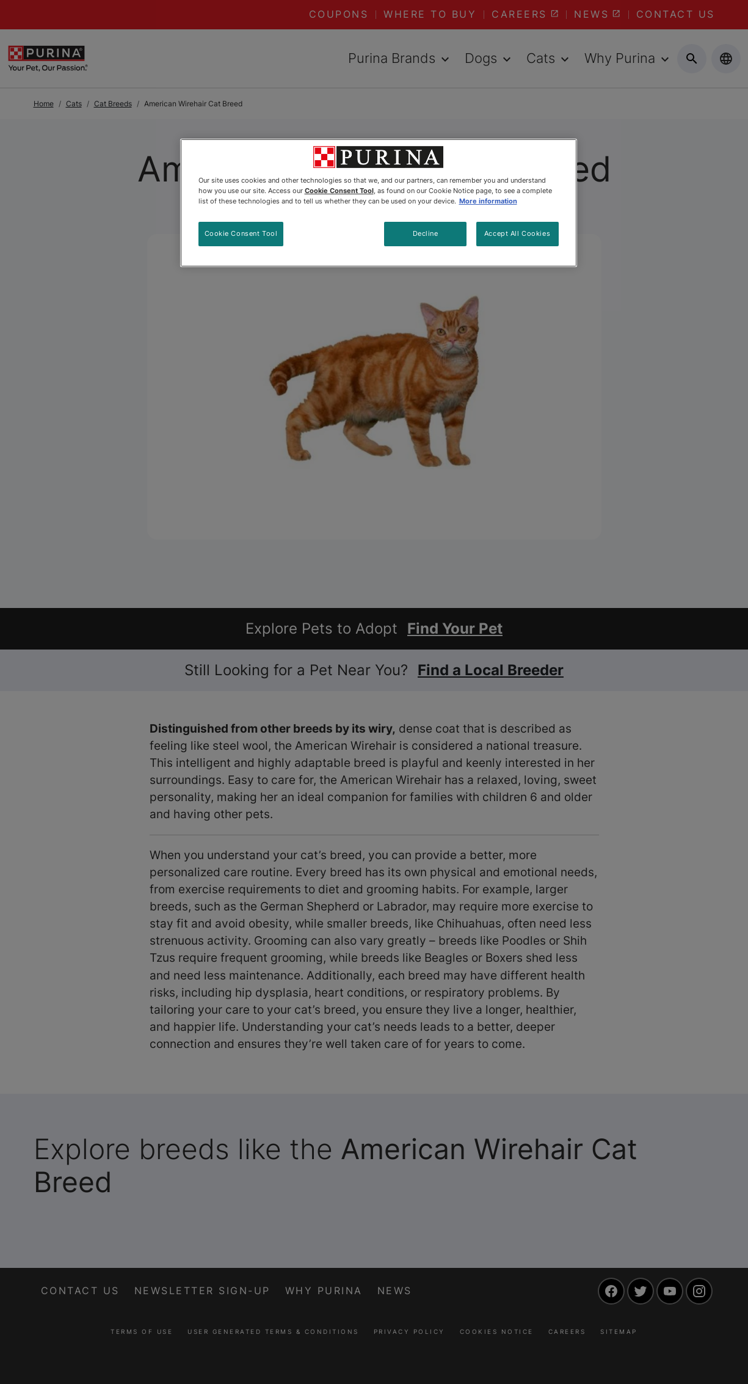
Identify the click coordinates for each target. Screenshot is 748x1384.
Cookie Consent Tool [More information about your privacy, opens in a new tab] (339, 190)
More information (488, 201)
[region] (378, 203)
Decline (425, 233)
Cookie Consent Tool (241, 233)
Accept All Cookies (517, 233)
